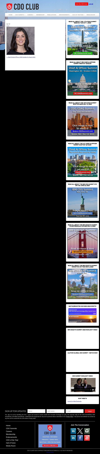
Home (10, 14)
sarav (7, 25)
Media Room (91, 14)
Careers (30, 15)
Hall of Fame (11, 443)
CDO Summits (19, 15)
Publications (51, 14)
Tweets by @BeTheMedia (74, 401)
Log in (91, 4)
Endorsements (64, 14)
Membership (40, 14)
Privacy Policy (69, 416)
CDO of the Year (78, 15)
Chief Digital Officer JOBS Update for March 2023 (20, 57)
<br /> (81, 339)
